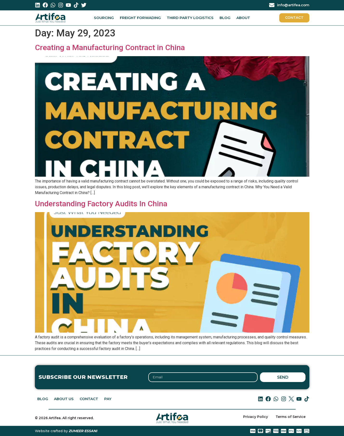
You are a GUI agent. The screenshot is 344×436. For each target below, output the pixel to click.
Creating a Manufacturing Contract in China (110, 47)
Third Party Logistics (190, 17)
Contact (89, 399)
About (243, 17)
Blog (225, 17)
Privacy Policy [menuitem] (255, 417)
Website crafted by (66, 431)
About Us (64, 399)
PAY (108, 399)
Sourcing (104, 17)
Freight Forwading (140, 17)
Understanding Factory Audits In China (101, 203)
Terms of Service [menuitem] (290, 417)
